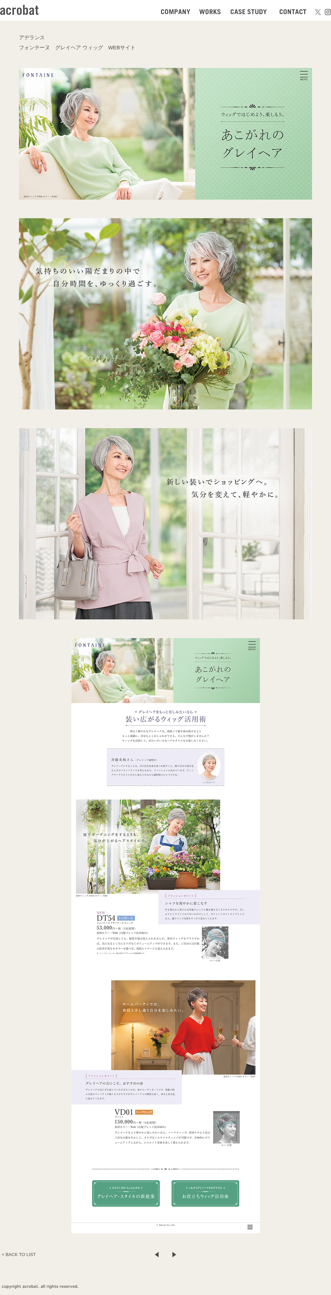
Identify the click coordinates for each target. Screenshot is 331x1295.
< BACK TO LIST (19, 1254)
